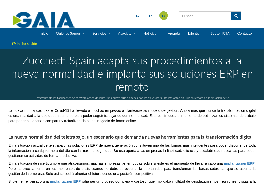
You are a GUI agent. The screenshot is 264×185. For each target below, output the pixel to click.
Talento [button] (193, 33)
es (163, 15)
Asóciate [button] (125, 33)
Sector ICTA (220, 33)
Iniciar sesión (24, 43)
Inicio (44, 33)
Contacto (244, 33)
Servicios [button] (99, 33)
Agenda (174, 33)
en (150, 15)
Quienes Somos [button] (68, 33)
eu (137, 15)
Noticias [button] (150, 33)
